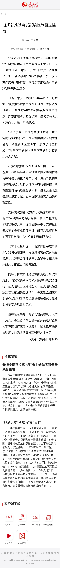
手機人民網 (35, 519)
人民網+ (22, 519)
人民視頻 (9, 537)
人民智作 (22, 537)
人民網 (3, 14)
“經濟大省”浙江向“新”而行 (21, 422)
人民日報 (9, 519)
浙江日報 (44, 49)
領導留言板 (48, 519)
